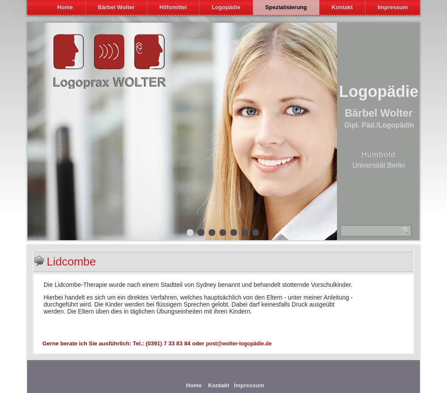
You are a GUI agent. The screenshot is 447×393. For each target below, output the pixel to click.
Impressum (393, 7)
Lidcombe (71, 261)
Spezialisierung (286, 7)
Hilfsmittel (173, 7)
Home (65, 7)
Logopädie (226, 7)
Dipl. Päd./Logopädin (379, 125)
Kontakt (342, 7)
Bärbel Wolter (116, 7)
